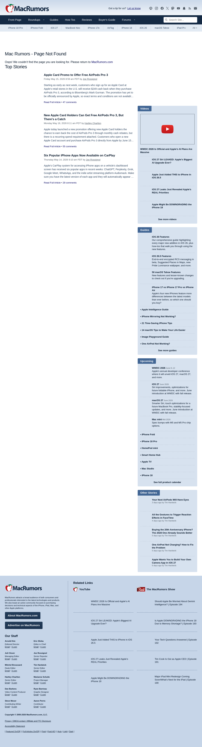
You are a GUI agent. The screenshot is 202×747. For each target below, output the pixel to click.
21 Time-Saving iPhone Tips (157, 323)
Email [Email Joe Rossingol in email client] (36, 658)
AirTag (110, 28)
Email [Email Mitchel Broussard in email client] (7, 671)
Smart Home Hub (151, 455)
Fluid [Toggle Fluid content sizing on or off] (44, 732)
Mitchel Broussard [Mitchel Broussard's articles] (13, 665)
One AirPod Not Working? (156, 343)
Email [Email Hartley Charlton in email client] (7, 682)
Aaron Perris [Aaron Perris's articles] (39, 701)
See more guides (167, 350)
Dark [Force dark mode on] (71, 732)
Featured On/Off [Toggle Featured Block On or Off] (13, 732)
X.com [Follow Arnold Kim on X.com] (14, 647)
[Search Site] (180, 20)
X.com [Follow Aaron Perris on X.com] (43, 706)
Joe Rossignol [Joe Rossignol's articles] (40, 653)
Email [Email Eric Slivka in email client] (36, 647)
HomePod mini (150, 448)
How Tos (70, 19)
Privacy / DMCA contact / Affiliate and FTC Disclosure (28, 721)
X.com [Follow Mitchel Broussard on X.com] (14, 671)
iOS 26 (143, 28)
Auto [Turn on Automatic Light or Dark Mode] (60, 732)
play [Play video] (167, 129)
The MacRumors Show (161, 589)
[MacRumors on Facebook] (162, 8)
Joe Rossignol (90, 79)
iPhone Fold (37, 28)
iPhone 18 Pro (15, 28)
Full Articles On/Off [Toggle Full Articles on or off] (31, 732)
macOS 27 (157, 400)
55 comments (70, 146)
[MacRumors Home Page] (27, 8)
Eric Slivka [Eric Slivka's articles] (39, 641)
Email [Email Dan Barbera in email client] (7, 694)
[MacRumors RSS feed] (190, 8)
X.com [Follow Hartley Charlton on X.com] (14, 682)
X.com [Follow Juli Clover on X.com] (14, 658)
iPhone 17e (94, 28)
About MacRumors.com (23, 615)
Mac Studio (148, 468)
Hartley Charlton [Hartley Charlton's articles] (12, 677)
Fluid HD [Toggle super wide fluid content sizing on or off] (51, 732)
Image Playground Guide (155, 336)
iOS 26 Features (160, 236)
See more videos (167, 219)
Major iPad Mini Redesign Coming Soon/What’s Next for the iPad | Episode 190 (175, 679)
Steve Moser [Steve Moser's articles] (10, 701)
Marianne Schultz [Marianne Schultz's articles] (42, 677)
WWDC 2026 (158, 368)
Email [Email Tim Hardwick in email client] (36, 671)
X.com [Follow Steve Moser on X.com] (14, 706)
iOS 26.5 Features (161, 256)
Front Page (14, 19)
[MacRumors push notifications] (184, 8)
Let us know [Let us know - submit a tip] (134, 8)
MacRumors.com (102, 62)
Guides (54, 19)
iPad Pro (181, 28)
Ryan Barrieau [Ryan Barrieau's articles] (40, 689)
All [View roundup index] (195, 28)
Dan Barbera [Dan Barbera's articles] (10, 689)
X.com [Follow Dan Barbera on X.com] (14, 694)
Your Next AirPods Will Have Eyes (170, 499)
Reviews (87, 19)
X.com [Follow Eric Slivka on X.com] (43, 647)
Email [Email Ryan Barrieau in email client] (36, 694)
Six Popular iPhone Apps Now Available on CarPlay (80, 155)
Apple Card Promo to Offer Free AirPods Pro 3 (77, 75)
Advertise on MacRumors (24, 625)
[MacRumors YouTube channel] (178, 8)
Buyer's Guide (107, 19)
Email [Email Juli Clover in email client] (7, 658)
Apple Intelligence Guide (155, 309)
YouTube (84, 589)
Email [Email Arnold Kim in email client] (7, 647)
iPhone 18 (127, 28)
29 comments (70, 182)
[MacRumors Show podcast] (151, 8)
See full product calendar (167, 482)
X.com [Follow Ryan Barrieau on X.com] (43, 694)
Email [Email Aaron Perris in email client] (36, 706)
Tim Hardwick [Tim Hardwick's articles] (40, 665)
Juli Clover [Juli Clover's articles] (10, 653)
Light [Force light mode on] (65, 732)
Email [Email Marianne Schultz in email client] (36, 682)
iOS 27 (54, 28)
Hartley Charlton (93, 123)
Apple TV (147, 461)
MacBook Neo (73, 28)
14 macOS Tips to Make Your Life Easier (163, 330)
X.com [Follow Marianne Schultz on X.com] (43, 682)
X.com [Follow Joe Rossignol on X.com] (43, 658)
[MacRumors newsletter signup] (195, 8)
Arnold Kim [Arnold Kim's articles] (10, 641)
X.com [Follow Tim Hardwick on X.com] (43, 671)
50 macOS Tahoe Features (166, 272)
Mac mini (157, 419)
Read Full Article (52, 102)
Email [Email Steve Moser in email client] (7, 706)
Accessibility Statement (15, 726)
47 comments (70, 102)
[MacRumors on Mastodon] (173, 8)
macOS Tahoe (162, 28)
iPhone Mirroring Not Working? (159, 316)
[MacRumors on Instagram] (156, 8)
